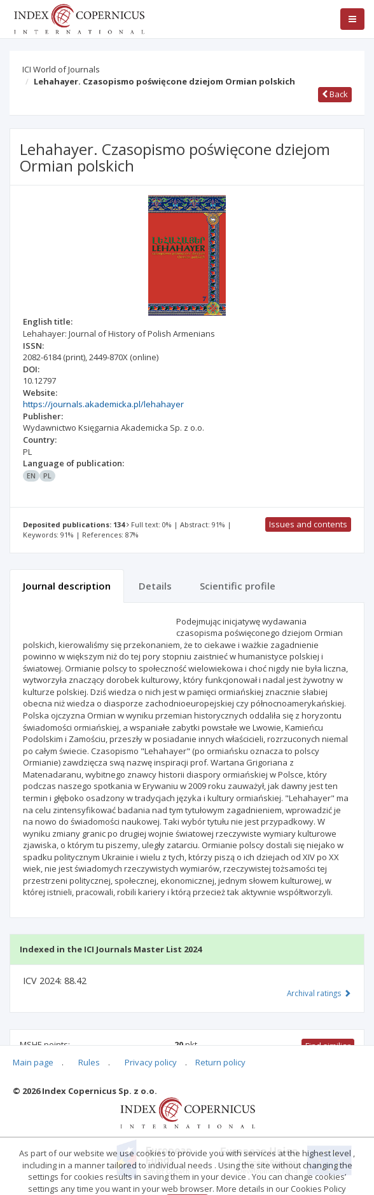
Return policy (220, 1062)
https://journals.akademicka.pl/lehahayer (103, 404)
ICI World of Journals (61, 69)
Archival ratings (319, 993)
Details (155, 585)
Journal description (67, 585)
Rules (89, 1062)
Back (335, 94)
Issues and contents (308, 524)
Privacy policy (151, 1062)
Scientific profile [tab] (237, 585)
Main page (33, 1062)
